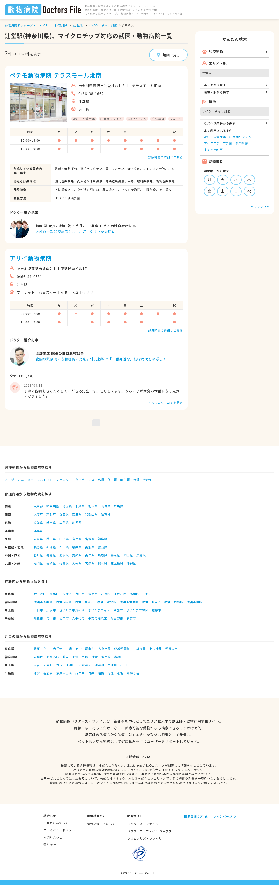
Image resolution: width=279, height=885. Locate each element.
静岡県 (77, 522)
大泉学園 (104, 648)
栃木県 (93, 506)
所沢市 (51, 610)
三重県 (64, 522)
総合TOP (49, 816)
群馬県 (118, 506)
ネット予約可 (213, 149)
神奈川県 (61, 25)
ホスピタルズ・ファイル (144, 838)
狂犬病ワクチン (240, 137)
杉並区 (67, 594)
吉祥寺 (58, 648)
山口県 (90, 555)
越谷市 (156, 610)
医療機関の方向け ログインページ (208, 816)
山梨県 (90, 547)
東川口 (70, 665)
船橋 (101, 673)
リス (91, 480)
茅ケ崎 (106, 657)
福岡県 (38, 563)
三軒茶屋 (139, 648)
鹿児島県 (117, 563)
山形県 (64, 539)
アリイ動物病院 (31, 258)
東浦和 (48, 665)
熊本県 (102, 563)
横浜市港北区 (106, 602)
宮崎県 (90, 563)
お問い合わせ (52, 837)
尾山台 (90, 648)
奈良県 (77, 514)
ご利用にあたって (55, 823)
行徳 (111, 673)
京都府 (51, 514)
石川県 (64, 547)
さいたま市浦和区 (72, 610)
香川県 (38, 555)
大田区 (80, 594)
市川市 (51, 618)
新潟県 (51, 547)
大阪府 (38, 514)
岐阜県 (51, 522)
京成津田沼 (64, 673)
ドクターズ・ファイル (143, 824)
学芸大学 (171, 648)
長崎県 (51, 563)
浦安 (37, 673)
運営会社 (49, 844)
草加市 (118, 610)
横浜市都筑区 (84, 602)
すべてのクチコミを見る (165, 403)
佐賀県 (64, 563)
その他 (147, 480)
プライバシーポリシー (59, 830)
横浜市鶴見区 (151, 602)
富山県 (102, 547)
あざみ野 (52, 657)
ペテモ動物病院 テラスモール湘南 (56, 75)
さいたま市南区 (99, 610)
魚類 (136, 480)
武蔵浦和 (85, 665)
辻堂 (95, 657)
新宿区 (93, 594)
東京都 (38, 506)
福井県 (77, 547)
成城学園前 (122, 648)
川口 (123, 665)
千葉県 (80, 506)
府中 (79, 648)
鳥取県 (102, 555)
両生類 (125, 480)
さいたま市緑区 (137, 610)
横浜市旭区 (195, 602)
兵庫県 (64, 514)
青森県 (38, 539)
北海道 (38, 531)
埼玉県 (67, 506)
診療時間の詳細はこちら (165, 157)
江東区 (105, 594)
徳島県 (51, 555)
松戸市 (64, 618)
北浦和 (99, 665)
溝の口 (118, 657)
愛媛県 (64, 555)
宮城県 (90, 539)
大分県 (77, 563)
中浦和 (112, 665)
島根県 (115, 555)
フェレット (64, 480)
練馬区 (54, 594)
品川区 (134, 594)
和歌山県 (91, 514)
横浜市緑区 (64, 602)
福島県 (102, 539)
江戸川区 (120, 594)
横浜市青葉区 (43, 602)
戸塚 (85, 657)
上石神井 (155, 648)
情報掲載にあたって (101, 824)
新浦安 (48, 673)
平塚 (75, 657)
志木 (59, 665)
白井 (91, 673)
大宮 (37, 665)
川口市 (38, 610)
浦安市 (131, 618)
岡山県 (128, 555)
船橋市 (38, 618)
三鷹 (69, 648)
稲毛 (120, 673)
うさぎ (80, 480)
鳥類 (101, 480)
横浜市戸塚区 (173, 602)
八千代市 (78, 618)
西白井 (80, 673)
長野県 (38, 547)
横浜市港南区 (129, 602)
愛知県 (38, 522)
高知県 (77, 555)
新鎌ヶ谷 (133, 673)
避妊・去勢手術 (215, 137)
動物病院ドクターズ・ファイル (27, 25)
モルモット (45, 480)
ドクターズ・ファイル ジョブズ (149, 831)
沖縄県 (131, 563)
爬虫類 (112, 480)
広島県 (141, 555)
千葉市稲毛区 (97, 618)
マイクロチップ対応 (103, 25)
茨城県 (105, 506)
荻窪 (37, 648)
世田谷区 (40, 594)
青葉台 (38, 657)
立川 (46, 648)
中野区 (147, 594)
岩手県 (77, 539)
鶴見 (66, 657)
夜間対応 (242, 143)
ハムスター (26, 480)
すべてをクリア (258, 207)
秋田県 (51, 539)
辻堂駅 (78, 25)
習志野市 (116, 618)
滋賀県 (105, 514)
